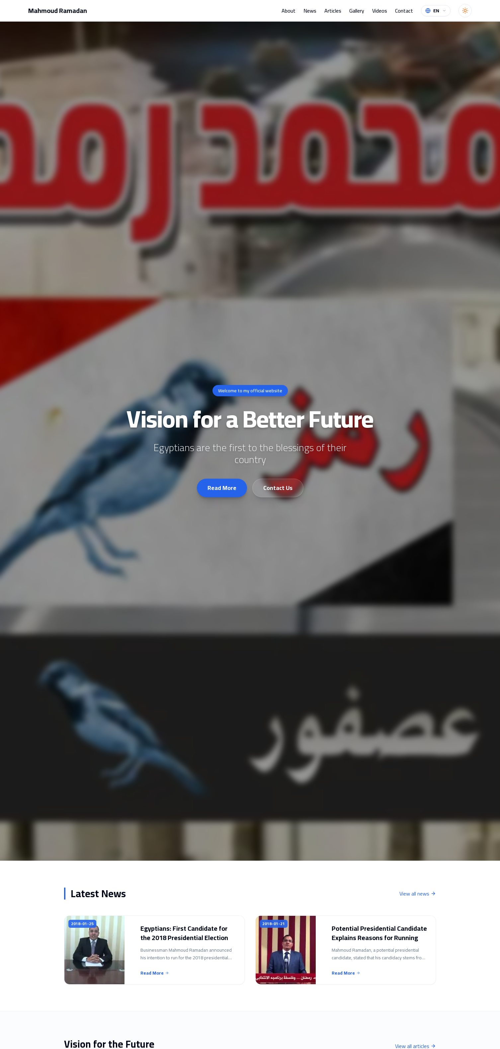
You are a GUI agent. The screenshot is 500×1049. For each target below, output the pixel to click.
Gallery (356, 11)
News (309, 11)
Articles (332, 11)
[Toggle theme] (465, 10)
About (288, 11)
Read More (222, 487)
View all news (417, 894)
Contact (404, 11)
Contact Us (277, 487)
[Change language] (436, 10)
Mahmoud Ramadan (57, 10)
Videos (379, 11)
